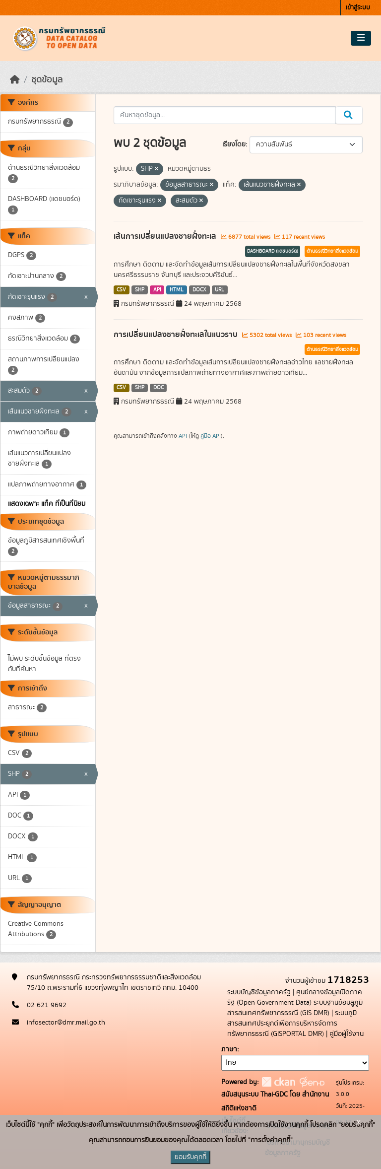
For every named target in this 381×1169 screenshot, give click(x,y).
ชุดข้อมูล (47, 79)
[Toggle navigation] (361, 38)
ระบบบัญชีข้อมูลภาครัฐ (259, 992)
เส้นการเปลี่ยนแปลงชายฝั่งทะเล (166, 236)
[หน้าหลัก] (15, 79)
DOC (158, 388)
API (157, 290)
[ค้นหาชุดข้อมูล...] (225, 115)
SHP (139, 290)
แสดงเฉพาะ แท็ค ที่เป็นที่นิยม (46, 504)
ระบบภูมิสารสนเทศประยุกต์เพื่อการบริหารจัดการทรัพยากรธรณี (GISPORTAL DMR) (292, 1023)
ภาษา (229, 1049)
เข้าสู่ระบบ (358, 7)
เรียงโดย (234, 144)
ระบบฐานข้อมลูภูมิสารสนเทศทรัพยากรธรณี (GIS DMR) (295, 1008)
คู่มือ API (210, 435)
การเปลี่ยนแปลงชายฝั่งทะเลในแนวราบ (177, 334)
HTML (177, 290)
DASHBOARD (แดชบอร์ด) (272, 251)
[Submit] (349, 115)
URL (219, 290)
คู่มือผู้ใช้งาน (346, 1034)
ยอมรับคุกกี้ (190, 1157)
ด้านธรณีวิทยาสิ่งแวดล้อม (332, 251)
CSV (121, 290)
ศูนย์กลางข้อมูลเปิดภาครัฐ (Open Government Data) (294, 997)
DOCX (199, 290)
